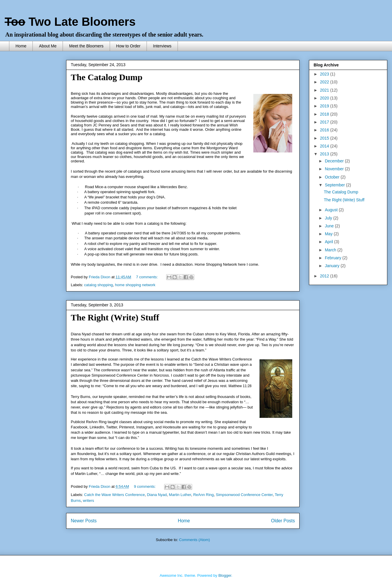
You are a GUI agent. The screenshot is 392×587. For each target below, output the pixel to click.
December (335, 161)
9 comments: (145, 486)
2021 (325, 90)
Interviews (162, 46)
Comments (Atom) (194, 540)
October (333, 177)
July (329, 218)
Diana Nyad (157, 494)
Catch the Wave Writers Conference (114, 494)
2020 (325, 98)
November (335, 169)
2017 (325, 122)
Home (21, 46)
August (331, 209)
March (331, 250)
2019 (325, 106)
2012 (325, 276)
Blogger (224, 575)
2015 (325, 138)
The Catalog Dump (106, 77)
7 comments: (147, 277)
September (335, 185)
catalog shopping (98, 285)
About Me (47, 46)
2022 (325, 82)
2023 (325, 74)
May (329, 233)
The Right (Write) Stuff (115, 317)
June (330, 226)
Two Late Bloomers (70, 21)
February (333, 257)
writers (88, 500)
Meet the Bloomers (86, 46)
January (333, 265)
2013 (325, 154)
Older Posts (283, 520)
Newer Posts (84, 520)
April (329, 241)
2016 (325, 130)
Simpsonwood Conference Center (244, 494)
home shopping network (135, 285)
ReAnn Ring (203, 494)
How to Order (128, 46)
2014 (325, 146)
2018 (325, 114)
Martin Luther (180, 494)
